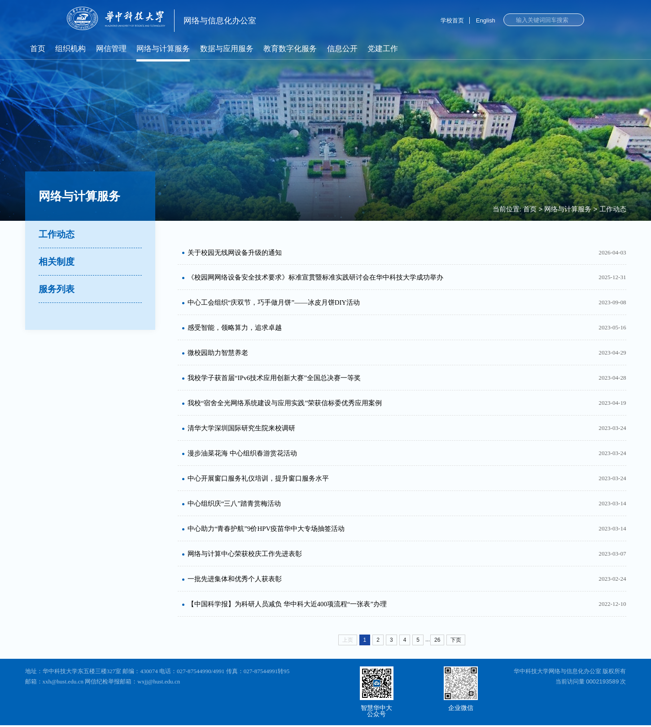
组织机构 (70, 48)
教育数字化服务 (290, 48)
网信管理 (111, 48)
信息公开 (342, 48)
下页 (455, 642)
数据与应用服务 (226, 48)
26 (437, 642)
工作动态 (612, 209)
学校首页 (452, 20)
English (485, 20)
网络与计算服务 (163, 48)
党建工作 (382, 48)
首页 (37, 48)
